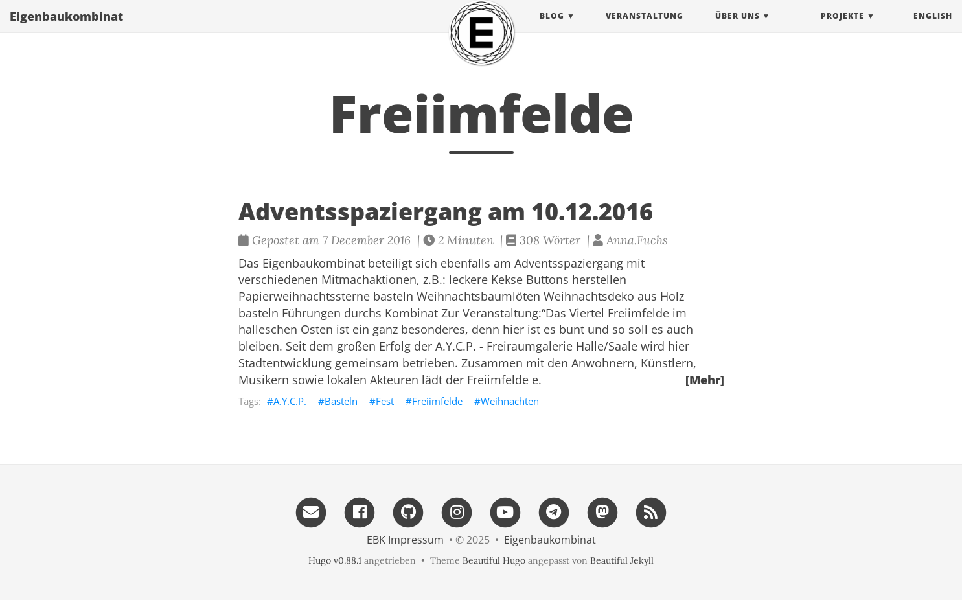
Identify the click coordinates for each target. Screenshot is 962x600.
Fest (385, 401)
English (932, 28)
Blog (552, 28)
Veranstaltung (644, 28)
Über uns (737, 28)
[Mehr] (704, 379)
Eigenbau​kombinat (66, 29)
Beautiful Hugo (494, 560)
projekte (842, 28)
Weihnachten (510, 401)
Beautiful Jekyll (622, 560)
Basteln (341, 401)
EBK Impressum (405, 540)
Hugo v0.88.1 (334, 560)
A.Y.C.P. (289, 401)
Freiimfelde (437, 401)
